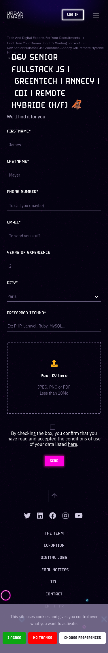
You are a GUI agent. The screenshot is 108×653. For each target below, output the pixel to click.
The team (54, 533)
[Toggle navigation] (96, 15)
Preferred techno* (26, 313)
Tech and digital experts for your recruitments (43, 37)
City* (12, 283)
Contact (54, 594)
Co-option (54, 545)
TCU (54, 582)
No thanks (42, 637)
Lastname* (18, 161)
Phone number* (22, 192)
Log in (73, 14)
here (72, 444)
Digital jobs (54, 558)
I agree (14, 637)
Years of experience (28, 252)
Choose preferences (82, 637)
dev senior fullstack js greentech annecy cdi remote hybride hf (55, 50)
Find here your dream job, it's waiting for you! (43, 43)
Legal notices (54, 570)
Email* (14, 222)
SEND (54, 461)
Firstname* (19, 131)
